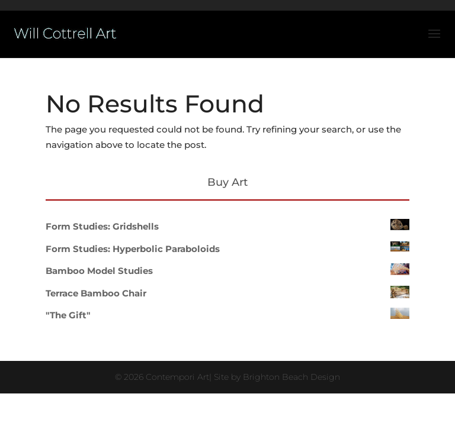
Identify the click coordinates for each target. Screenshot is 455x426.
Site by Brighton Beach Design (277, 377)
